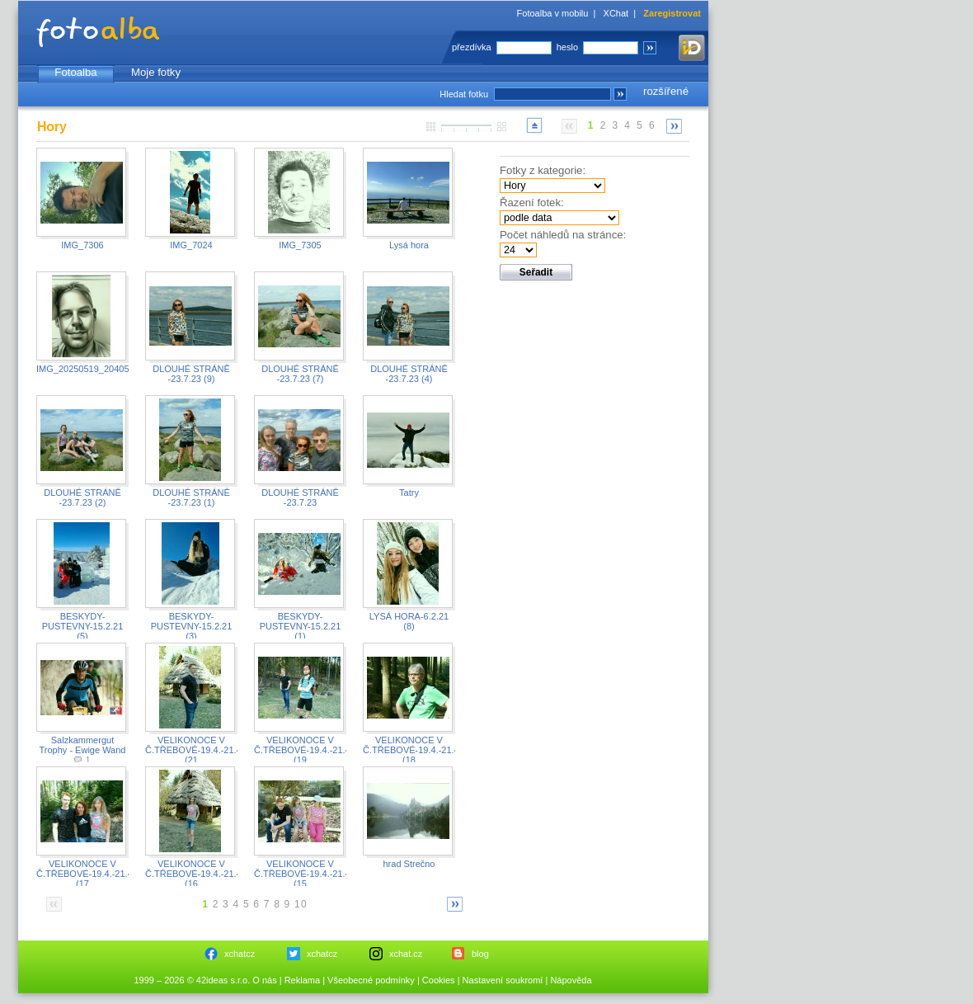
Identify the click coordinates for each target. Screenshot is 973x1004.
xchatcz (239, 954)
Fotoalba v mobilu (553, 13)
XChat (616, 13)
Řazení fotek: (532, 202)
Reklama (302, 980)
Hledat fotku (463, 94)
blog (480, 954)
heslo (567, 47)
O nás (264, 980)
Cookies (438, 980)
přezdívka (471, 47)
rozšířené (666, 91)
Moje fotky (156, 72)
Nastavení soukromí (503, 980)
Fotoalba (75, 72)
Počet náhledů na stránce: (563, 235)
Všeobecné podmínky (371, 980)
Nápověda (570, 980)
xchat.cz (405, 954)
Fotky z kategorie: (542, 170)
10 (301, 904)
